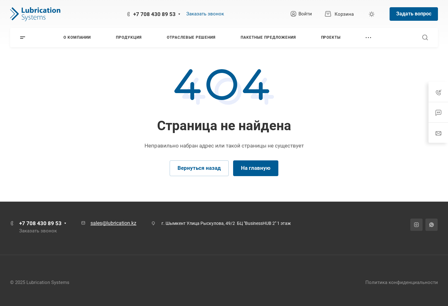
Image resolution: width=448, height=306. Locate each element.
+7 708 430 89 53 (154, 14)
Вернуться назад (199, 168)
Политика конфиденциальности (401, 282)
